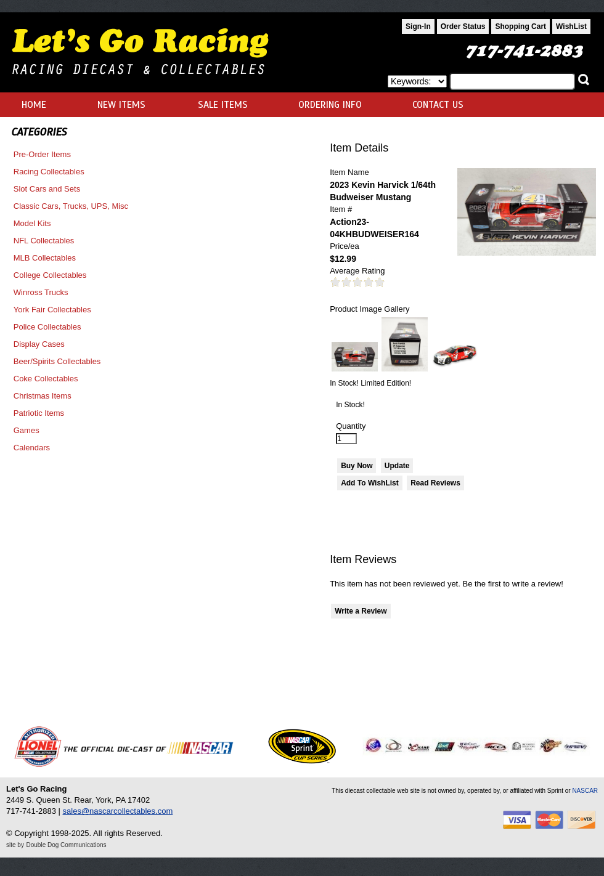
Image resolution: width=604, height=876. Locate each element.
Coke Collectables (46, 378)
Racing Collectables (49, 171)
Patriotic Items (39, 413)
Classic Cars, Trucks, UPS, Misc (71, 206)
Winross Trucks (41, 292)
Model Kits (32, 223)
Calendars (32, 447)
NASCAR (585, 790)
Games (26, 430)
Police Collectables (47, 326)
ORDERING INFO (330, 105)
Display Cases (39, 344)
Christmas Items (42, 395)
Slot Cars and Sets (47, 188)
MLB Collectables (45, 257)
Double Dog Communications (67, 845)
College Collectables (50, 275)
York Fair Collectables (52, 309)
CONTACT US (437, 105)
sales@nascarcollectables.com (118, 811)
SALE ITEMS (223, 105)
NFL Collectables (44, 240)
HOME (34, 105)
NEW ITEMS (121, 105)
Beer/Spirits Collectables (57, 361)
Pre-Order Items (42, 154)
